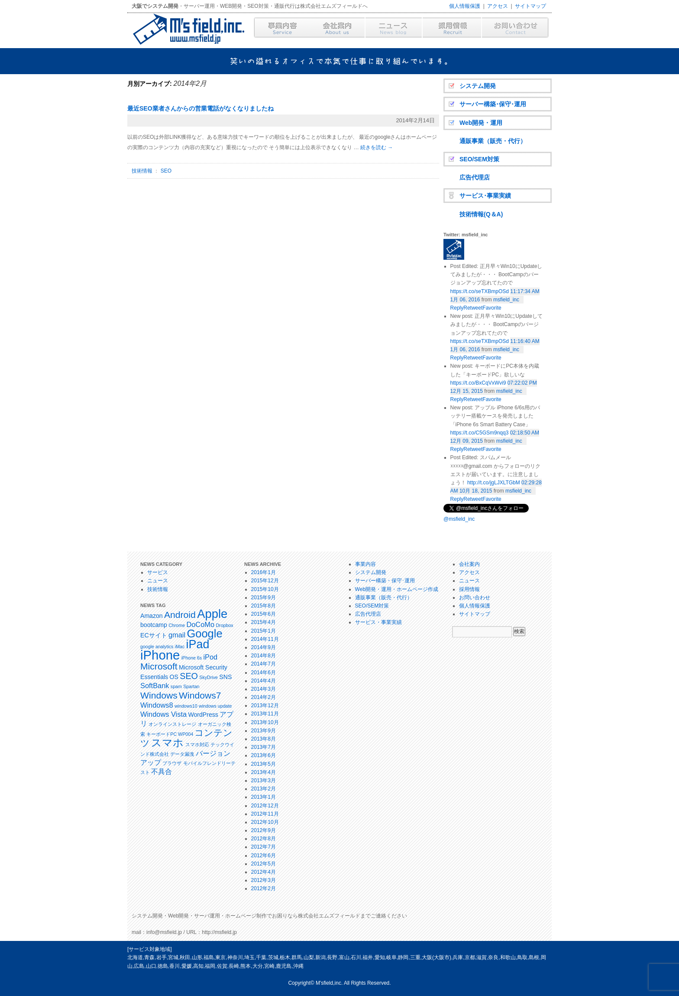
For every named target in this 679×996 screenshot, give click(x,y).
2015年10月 (265, 589)
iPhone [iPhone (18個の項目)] (160, 655)
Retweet (472, 499)
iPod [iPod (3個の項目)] (210, 657)
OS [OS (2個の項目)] (174, 676)
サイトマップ (530, 6)
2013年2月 (263, 789)
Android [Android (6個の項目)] (180, 615)
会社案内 (469, 564)
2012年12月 (265, 806)
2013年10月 (265, 722)
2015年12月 (265, 581)
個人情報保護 (464, 6)
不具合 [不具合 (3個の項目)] (161, 771)
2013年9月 (263, 731)
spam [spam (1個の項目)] (176, 686)
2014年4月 (263, 681)
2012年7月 (263, 847)
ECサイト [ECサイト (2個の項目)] (153, 635)
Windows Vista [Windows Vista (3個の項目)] (163, 714)
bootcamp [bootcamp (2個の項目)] (153, 624)
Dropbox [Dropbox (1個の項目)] (224, 625)
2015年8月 (263, 606)
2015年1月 (263, 631)
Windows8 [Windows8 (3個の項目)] (156, 705)
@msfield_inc (459, 519)
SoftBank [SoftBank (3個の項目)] (154, 685)
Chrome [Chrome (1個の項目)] (176, 625)
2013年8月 (263, 739)
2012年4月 (263, 872)
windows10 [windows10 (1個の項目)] (186, 706)
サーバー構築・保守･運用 (385, 581)
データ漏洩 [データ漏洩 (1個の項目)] (182, 754)
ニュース (157, 581)
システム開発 (477, 85)
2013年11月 (265, 714)
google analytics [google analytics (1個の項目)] (156, 646)
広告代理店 (474, 177)
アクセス (497, 6)
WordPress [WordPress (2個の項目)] (203, 714)
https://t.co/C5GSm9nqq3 (479, 433)
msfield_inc (506, 300)
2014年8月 (263, 656)
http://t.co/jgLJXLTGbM (493, 483)
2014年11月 (265, 639)
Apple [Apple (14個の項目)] (212, 613)
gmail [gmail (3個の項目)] (176, 635)
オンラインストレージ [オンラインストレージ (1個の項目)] (172, 724)
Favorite (491, 499)
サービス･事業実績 (485, 195)
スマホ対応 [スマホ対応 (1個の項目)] (197, 744)
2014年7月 (263, 664)
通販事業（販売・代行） (492, 140)
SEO (166, 171)
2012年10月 (265, 822)
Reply (457, 499)
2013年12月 (265, 705)
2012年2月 (263, 888)
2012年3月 (263, 880)
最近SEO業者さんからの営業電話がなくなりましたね (200, 108)
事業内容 (365, 564)
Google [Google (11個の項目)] (204, 633)
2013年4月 (263, 772)
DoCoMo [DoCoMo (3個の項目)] (200, 624)
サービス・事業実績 (378, 622)
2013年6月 (263, 755)
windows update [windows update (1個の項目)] (215, 706)
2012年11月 (265, 814)
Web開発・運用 (480, 122)
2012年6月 (263, 855)
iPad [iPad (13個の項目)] (198, 644)
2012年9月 (263, 830)
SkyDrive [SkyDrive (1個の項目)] (208, 677)
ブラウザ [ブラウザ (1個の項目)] (171, 763)
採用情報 (469, 589)
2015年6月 (263, 614)
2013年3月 (263, 780)
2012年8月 (263, 839)
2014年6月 (263, 672)
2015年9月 (263, 597)
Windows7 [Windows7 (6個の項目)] (200, 695)
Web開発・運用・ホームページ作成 (396, 589)
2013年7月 (263, 747)
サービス (157, 572)
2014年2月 (263, 697)
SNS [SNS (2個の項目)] (225, 676)
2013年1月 (263, 797)
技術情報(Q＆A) (481, 214)
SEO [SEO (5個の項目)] (189, 676)
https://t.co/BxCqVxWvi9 (478, 383)
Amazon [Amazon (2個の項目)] (151, 615)
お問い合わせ (474, 597)
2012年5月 (263, 864)
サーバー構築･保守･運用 (492, 104)
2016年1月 (263, 572)
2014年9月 (263, 647)
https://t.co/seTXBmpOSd (479, 291)
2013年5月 (263, 764)
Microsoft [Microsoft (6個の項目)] (159, 666)
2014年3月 (263, 689)
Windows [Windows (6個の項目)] (159, 695)
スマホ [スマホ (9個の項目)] (167, 742)
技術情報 (142, 171)
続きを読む (376, 147)
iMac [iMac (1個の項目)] (180, 646)
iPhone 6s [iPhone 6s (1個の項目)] (191, 657)
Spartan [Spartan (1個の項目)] (191, 686)
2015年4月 (263, 622)
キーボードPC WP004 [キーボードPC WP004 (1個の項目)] (169, 734)
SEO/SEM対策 (479, 159)
